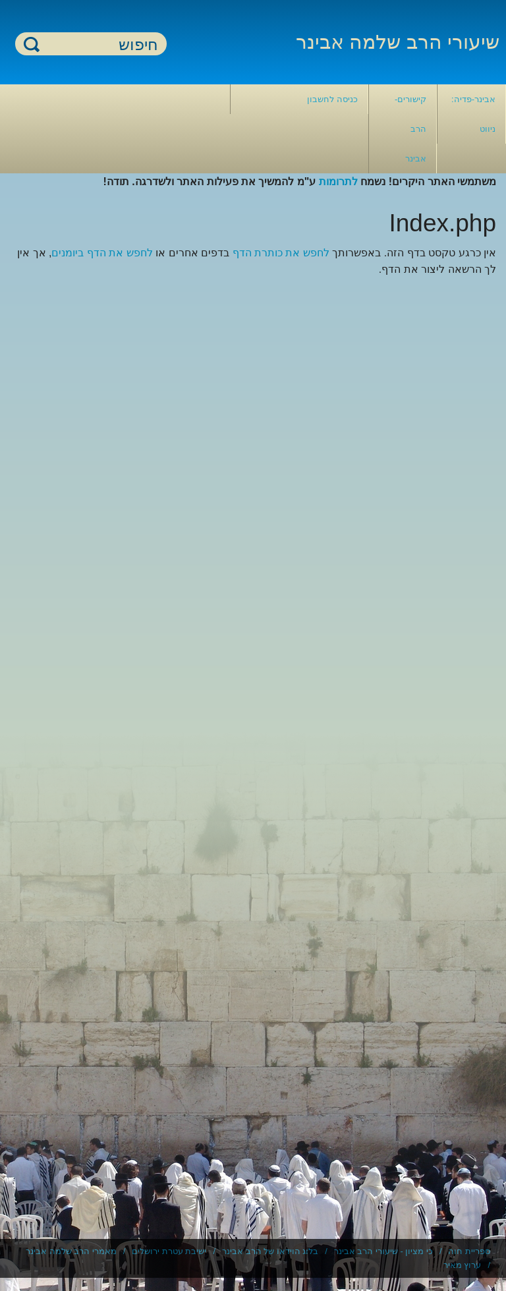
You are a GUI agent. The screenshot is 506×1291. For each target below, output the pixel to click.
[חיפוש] (99, 44)
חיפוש (32, 43)
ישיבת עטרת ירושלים (169, 1251)
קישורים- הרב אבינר (410, 128)
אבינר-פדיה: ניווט (473, 114)
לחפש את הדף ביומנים (101, 252)
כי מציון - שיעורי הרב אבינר (383, 1251)
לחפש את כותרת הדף (281, 252)
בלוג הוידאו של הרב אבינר (270, 1251)
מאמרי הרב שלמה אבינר (71, 1251)
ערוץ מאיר (462, 1265)
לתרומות (338, 181)
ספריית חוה (469, 1251)
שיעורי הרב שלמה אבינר (397, 42)
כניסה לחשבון (332, 99)
